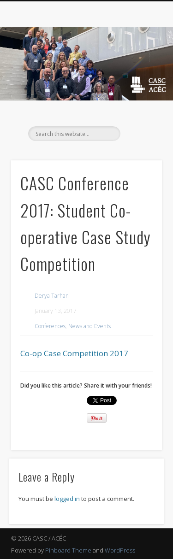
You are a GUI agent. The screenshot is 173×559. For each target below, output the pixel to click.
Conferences (50, 326)
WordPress (120, 550)
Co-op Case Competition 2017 (74, 353)
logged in (67, 498)
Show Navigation (140, 82)
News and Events (89, 326)
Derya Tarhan (52, 296)
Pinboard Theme (68, 550)
